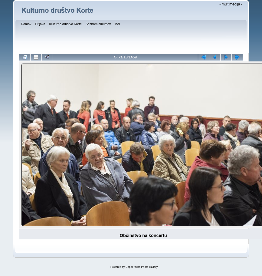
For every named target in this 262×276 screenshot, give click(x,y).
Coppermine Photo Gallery (142, 266)
